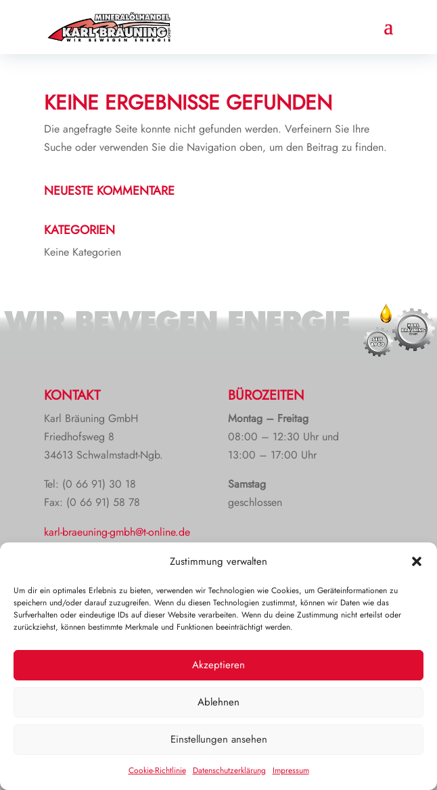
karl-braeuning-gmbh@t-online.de (117, 532)
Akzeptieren (218, 664)
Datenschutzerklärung (229, 770)
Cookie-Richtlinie (157, 770)
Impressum (291, 770)
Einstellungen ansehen (218, 739)
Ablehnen (218, 702)
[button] (416, 561)
